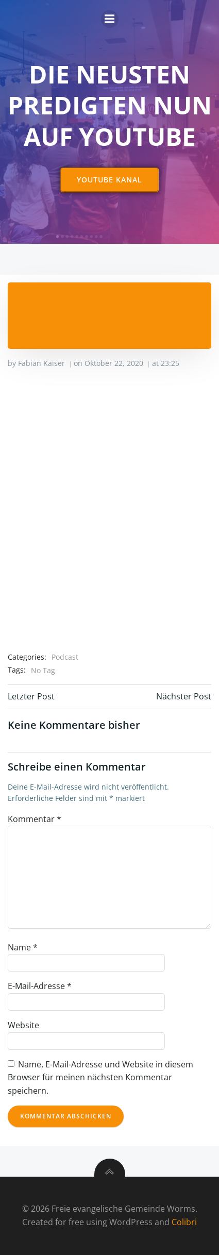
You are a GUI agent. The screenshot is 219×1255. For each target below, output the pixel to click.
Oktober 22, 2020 (114, 363)
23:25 (170, 363)
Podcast (65, 657)
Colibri (184, 1222)
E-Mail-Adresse (40, 986)
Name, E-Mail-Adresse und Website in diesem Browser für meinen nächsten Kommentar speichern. (100, 1077)
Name (23, 947)
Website (23, 1025)
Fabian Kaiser (41, 363)
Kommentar (34, 819)
